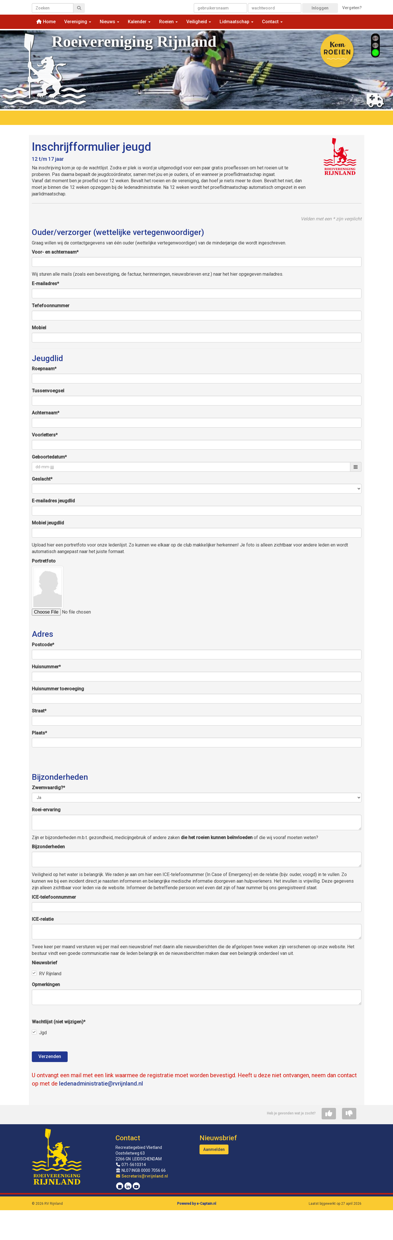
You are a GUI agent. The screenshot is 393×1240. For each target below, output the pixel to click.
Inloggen (320, 8)
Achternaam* (45, 413)
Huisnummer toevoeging (58, 688)
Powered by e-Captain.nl (196, 1204)
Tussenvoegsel (48, 390)
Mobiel (39, 327)
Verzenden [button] (49, 1056)
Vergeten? (352, 7)
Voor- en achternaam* (55, 252)
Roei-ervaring (46, 809)
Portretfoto (44, 561)
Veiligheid (198, 21)
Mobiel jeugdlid (48, 523)
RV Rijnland (50, 973)
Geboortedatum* (49, 457)
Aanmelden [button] (214, 1149)
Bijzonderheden (48, 846)
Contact (272, 21)
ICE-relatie (43, 919)
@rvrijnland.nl (101, 1083)
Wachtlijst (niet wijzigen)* (58, 1021)
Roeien (168, 21)
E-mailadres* (45, 283)
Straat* (39, 711)
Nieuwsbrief (44, 962)
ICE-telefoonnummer (54, 897)
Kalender (139, 21)
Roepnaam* (44, 368)
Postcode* (43, 644)
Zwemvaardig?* (48, 787)
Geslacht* (42, 479)
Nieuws (109, 21)
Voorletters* (45, 435)
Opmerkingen (46, 984)
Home (46, 21)
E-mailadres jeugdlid (53, 501)
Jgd (43, 1032)
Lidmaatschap (236, 21)
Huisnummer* (46, 666)
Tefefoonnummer (50, 305)
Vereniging (77, 21)
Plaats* (39, 733)
